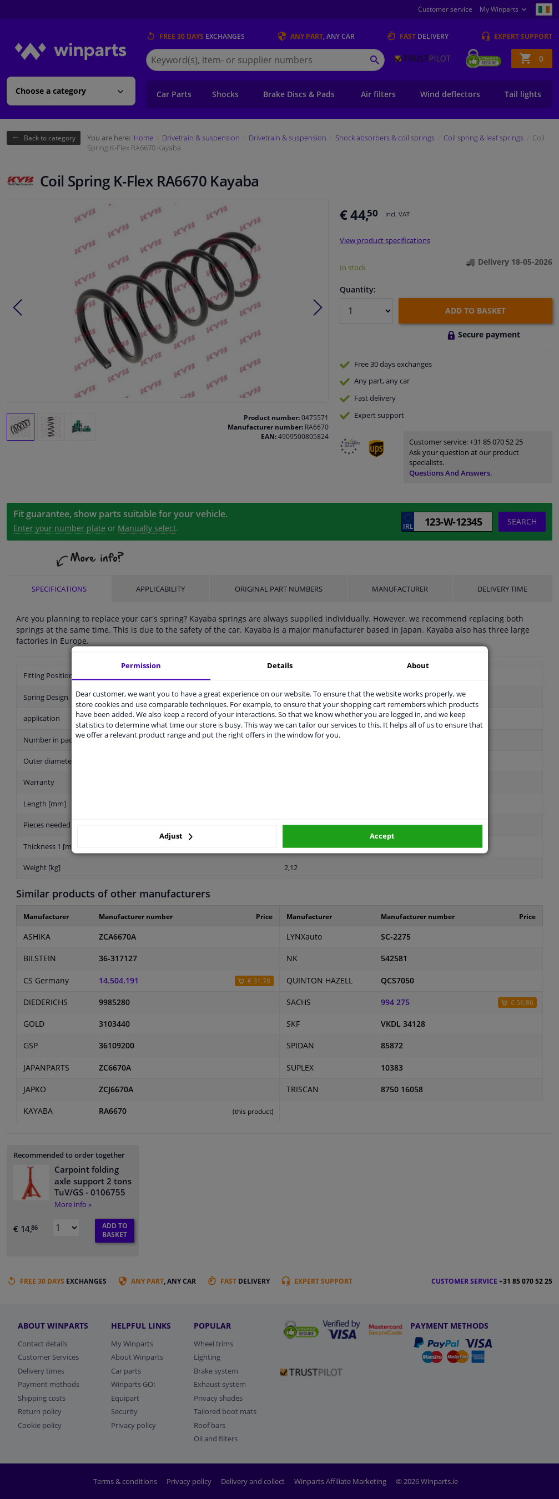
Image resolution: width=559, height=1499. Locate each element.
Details (280, 665)
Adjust (176, 836)
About (418, 665)
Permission (141, 665)
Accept (382, 836)
